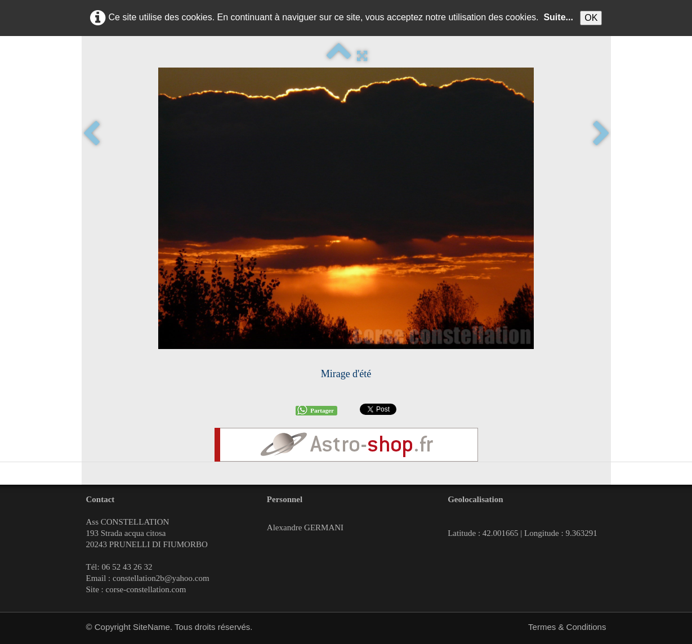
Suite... (558, 17)
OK (590, 18)
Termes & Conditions (567, 627)
